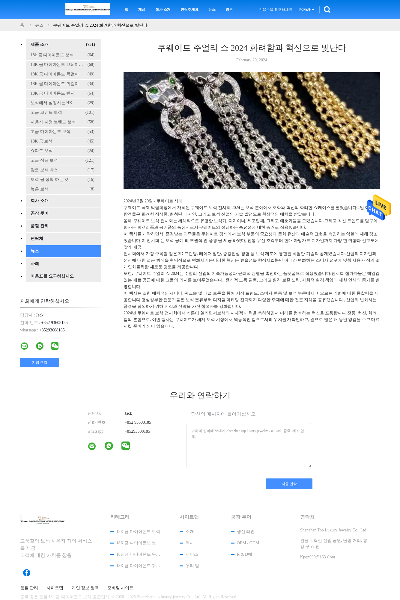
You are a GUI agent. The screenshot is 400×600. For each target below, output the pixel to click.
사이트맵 (54, 588)
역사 (190, 543)
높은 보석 (62, 189)
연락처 (37, 238)
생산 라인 (246, 531)
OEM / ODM (248, 543)
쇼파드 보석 (62, 150)
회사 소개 (163, 9)
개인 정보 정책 (85, 588)
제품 (141, 9)
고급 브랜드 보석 (62, 112)
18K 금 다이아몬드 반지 (62, 93)
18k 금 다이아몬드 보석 (62, 55)
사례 (35, 263)
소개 (190, 531)
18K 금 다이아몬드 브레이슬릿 (62, 64)
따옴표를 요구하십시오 (52, 276)
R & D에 (244, 554)
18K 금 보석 (62, 141)
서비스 (192, 554)
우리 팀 (192, 565)
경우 (229, 9)
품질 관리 (40, 226)
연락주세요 (190, 9)
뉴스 (212, 9)
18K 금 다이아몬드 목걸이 (62, 74)
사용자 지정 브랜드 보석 (62, 122)
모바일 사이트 (120, 588)
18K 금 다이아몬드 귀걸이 (62, 83)
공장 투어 (40, 213)
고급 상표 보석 (62, 160)
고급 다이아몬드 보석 (62, 131)
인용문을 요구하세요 (275, 9)
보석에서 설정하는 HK (62, 103)
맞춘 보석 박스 (62, 170)
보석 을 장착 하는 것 (62, 179)
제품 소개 (63, 45)
